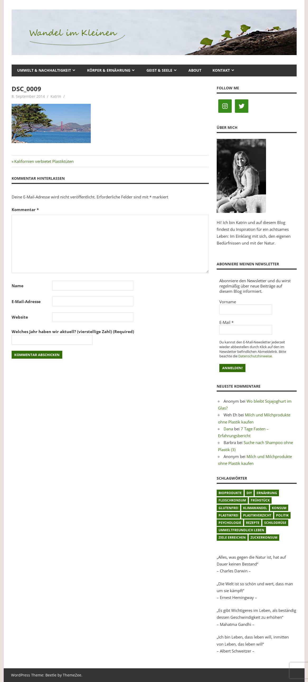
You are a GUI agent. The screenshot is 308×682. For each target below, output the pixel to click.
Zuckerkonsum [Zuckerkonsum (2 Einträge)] (263, 537)
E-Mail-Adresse (26, 301)
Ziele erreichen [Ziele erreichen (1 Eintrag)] (232, 537)
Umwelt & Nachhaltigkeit (44, 70)
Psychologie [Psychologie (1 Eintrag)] (230, 522)
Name (17, 285)
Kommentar (25, 209)
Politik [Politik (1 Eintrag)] (282, 515)
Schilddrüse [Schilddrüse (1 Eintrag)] (275, 522)
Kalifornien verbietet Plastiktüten (44, 161)
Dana (228, 428)
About (194, 70)
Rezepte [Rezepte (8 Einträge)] (252, 522)
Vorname (227, 301)
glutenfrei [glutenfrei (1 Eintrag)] (228, 508)
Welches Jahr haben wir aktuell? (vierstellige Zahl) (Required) (73, 331)
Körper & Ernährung (108, 70)
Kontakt (221, 70)
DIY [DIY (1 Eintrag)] (249, 493)
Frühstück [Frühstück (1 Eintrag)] (260, 500)
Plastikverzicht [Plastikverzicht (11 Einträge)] (257, 515)
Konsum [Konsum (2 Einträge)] (279, 508)
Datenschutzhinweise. (255, 356)
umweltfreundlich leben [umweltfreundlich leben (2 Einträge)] (241, 530)
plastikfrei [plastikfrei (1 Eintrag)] (228, 515)
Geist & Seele (159, 70)
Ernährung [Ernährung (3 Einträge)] (267, 493)
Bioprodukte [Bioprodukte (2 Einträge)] (230, 493)
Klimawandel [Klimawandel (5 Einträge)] (255, 508)
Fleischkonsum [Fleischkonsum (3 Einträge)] (232, 500)
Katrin (55, 96)
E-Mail (226, 322)
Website (20, 317)
